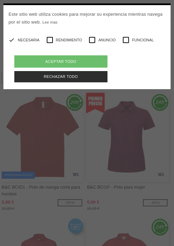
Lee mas (49, 22)
